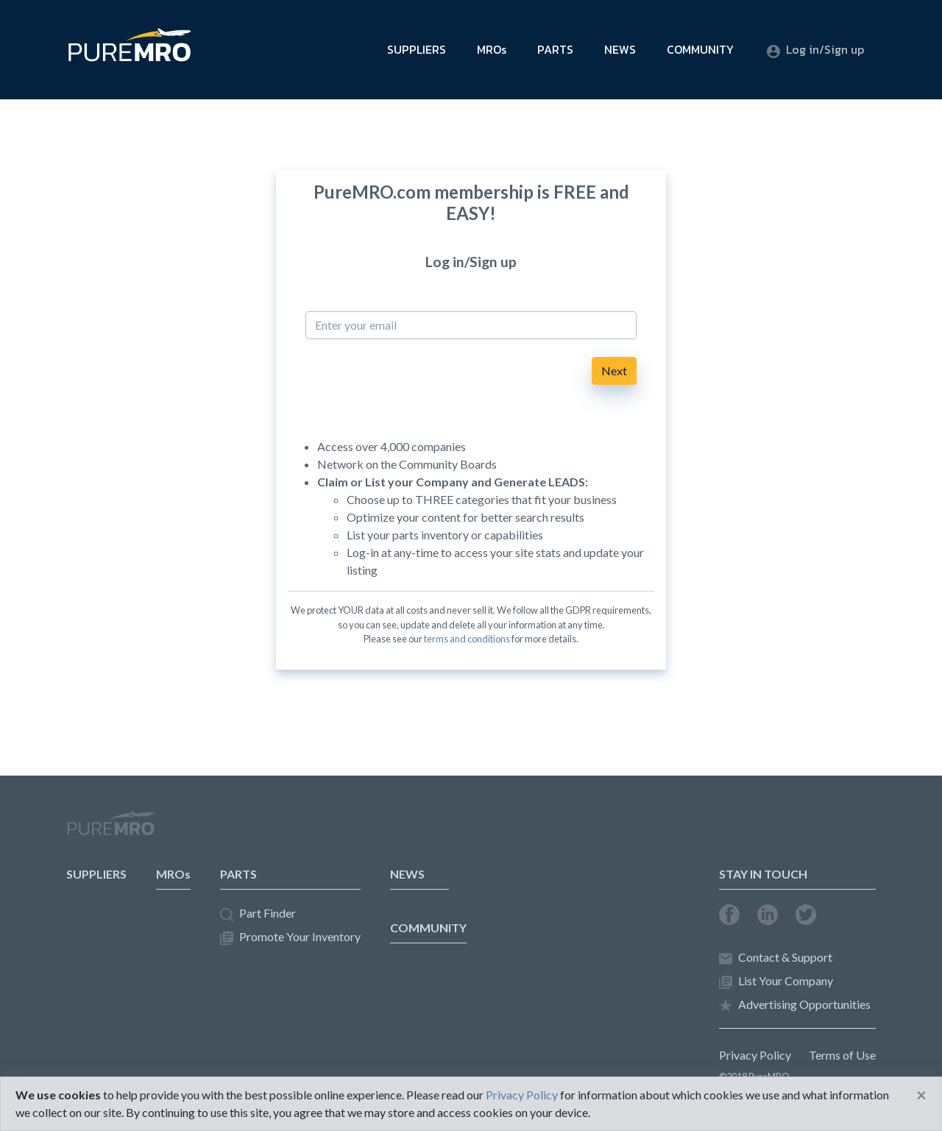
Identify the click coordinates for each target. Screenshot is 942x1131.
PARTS (555, 49)
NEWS (620, 49)
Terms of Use (842, 1055)
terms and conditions (467, 639)
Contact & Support (775, 957)
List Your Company (776, 981)
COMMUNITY (700, 49)
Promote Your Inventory (290, 937)
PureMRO (110, 829)
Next (614, 370)
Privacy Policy (755, 1055)
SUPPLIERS (416, 49)
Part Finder (258, 913)
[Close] (921, 1095)
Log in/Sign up (815, 49)
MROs (491, 49)
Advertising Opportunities (795, 1005)
